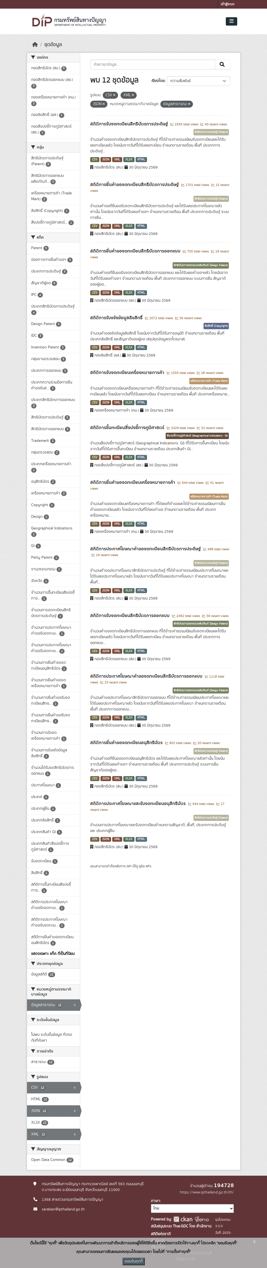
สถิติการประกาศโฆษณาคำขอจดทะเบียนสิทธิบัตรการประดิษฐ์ (146, 549)
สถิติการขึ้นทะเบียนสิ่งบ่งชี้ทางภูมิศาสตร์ (127, 427)
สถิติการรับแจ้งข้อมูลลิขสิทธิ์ (117, 317)
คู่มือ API (144, 866)
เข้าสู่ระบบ (227, 4)
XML (117, 159)
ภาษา (155, 1201)
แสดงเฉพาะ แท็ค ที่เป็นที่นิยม (53, 954)
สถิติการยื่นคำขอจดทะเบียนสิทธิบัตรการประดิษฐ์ (135, 184)
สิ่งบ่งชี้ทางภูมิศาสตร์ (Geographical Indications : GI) (197, 436)
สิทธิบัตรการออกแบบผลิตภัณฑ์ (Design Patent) (201, 265)
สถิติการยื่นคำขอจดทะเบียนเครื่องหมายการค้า (133, 482)
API (129, 866)
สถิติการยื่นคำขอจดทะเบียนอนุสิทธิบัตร (127, 742)
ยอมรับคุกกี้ (134, 1261)
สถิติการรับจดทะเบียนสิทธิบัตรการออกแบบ (130, 615)
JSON (105, 159)
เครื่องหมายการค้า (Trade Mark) (209, 381)
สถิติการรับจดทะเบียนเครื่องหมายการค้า (127, 372)
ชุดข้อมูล (53, 44)
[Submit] (222, 65)
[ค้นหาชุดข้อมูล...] (152, 65)
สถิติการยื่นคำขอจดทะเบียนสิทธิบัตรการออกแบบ (136, 251)
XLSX (129, 159)
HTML (141, 159)
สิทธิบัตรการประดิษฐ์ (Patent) (211, 132)
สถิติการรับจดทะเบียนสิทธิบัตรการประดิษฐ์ (129, 124)
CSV (94, 159)
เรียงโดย (158, 81)
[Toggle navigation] (231, 21)
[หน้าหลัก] (35, 44)
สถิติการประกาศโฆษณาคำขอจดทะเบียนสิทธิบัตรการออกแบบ (147, 676)
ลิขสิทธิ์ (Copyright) (216, 326)
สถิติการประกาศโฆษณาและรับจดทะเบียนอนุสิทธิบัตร (138, 803)
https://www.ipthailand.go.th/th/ (207, 1192)
